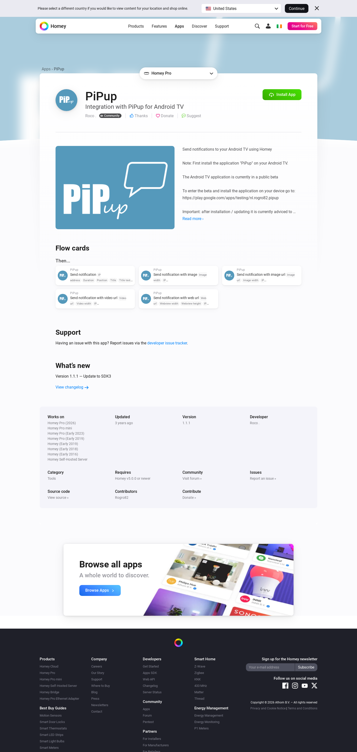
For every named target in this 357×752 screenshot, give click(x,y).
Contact (96, 711)
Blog (94, 692)
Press (95, 698)
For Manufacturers (156, 745)
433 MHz (200, 686)
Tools (52, 478)
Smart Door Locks (52, 722)
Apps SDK (150, 673)
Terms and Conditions (302, 708)
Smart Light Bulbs (52, 741)
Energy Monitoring (206, 722)
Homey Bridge (49, 692)
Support (222, 32)
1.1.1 (186, 423)
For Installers (152, 739)
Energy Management (208, 715)
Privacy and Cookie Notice (268, 708)
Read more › (193, 218)
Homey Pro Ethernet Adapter (59, 698)
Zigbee (199, 673)
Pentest (148, 722)
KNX (197, 679)
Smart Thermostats (53, 728)
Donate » (189, 498)
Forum (147, 715)
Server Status (152, 692)
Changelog (150, 686)
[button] (241, 8)
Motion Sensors (51, 715)
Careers (96, 666)
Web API (149, 679)
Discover (199, 32)
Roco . (255, 423)
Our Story (97, 673)
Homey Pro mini (51, 679)
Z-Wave (199, 666)
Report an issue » (263, 478)
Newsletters (99, 705)
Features (159, 32)
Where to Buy (100, 686)
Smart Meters (49, 748)
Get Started (151, 666)
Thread (199, 698)
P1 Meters (201, 728)
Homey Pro (47, 673)
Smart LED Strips (51, 735)
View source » (58, 498)
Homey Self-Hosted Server (58, 686)
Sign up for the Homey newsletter (289, 659)
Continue (296, 8)
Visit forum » (192, 478)
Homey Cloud (49, 666)
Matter (199, 692)
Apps (179, 32)
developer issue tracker (167, 343)
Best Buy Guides (53, 708)
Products (136, 32)
